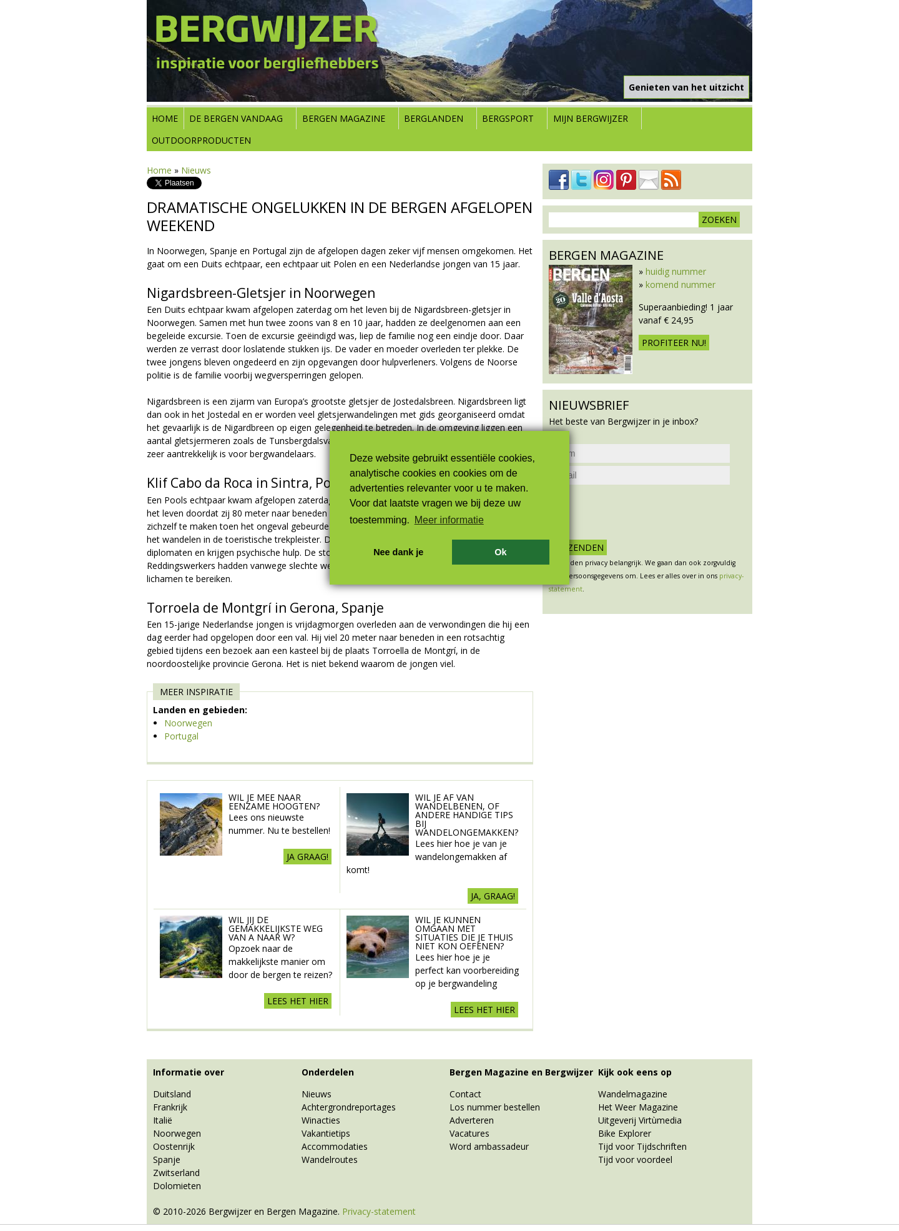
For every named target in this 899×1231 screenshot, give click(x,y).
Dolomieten (177, 1186)
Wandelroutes (330, 1159)
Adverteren (472, 1120)
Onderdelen (328, 1072)
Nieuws (196, 170)
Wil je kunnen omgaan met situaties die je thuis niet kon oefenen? (464, 933)
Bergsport (508, 118)
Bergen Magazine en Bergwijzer (521, 1072)
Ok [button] (500, 552)
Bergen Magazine (343, 118)
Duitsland (172, 1094)
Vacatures (469, 1133)
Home (165, 118)
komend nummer (680, 284)
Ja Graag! (307, 857)
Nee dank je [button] (398, 552)
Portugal (181, 736)
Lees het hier (297, 1001)
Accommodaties (335, 1146)
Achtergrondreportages (349, 1107)
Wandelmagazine (632, 1094)
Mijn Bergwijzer (590, 118)
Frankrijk (170, 1107)
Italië (162, 1120)
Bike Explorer (624, 1133)
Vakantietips (326, 1133)
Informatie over (188, 1072)
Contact (465, 1094)
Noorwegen (188, 723)
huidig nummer (676, 271)
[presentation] (644, 512)
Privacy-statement (379, 1211)
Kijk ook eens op (635, 1072)
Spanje (166, 1159)
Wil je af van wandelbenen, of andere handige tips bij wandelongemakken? (466, 814)
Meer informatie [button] (449, 520)
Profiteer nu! (674, 343)
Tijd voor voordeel (635, 1159)
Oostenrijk (174, 1146)
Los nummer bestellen (495, 1107)
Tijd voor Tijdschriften (642, 1146)
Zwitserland (176, 1173)
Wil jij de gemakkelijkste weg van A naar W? (275, 928)
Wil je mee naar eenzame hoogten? (274, 801)
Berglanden (433, 118)
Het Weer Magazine (638, 1107)
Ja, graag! (493, 896)
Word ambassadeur (489, 1146)
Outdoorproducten (201, 140)
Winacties (321, 1120)
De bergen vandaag (236, 118)
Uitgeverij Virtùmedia (640, 1120)
